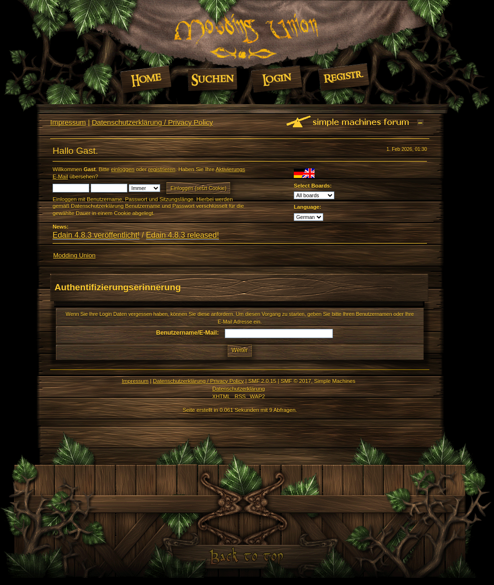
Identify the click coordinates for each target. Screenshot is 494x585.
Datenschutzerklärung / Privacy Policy (152, 122)
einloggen (123, 169)
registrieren (161, 169)
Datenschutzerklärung (238, 389)
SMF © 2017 (296, 381)
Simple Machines (334, 381)
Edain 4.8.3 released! (182, 235)
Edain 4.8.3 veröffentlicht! (96, 235)
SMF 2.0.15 (262, 381)
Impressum (68, 122)
